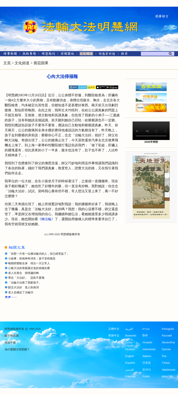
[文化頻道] (86, 54)
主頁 (7, 63)
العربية (129, 328)
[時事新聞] (9, 54)
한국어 (146, 369)
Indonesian (149, 349)
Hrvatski (147, 342)
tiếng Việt (167, 376)
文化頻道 (22, 63)
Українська (168, 369)
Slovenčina (168, 342)
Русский (167, 335)
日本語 (146, 362)
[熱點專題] (29, 54)
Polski (146, 376)
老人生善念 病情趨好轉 (23, 272)
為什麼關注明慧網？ (17, 349)
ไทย (164, 356)
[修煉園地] (67, 54)
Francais (130, 376)
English (129, 356)
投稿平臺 (10, 342)
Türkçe (166, 362)
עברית (146, 328)
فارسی (129, 369)
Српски (166, 349)
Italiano (146, 356)
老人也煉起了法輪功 (20, 292)
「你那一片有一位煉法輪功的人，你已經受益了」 (38, 253)
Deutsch (130, 349)
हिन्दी (145, 335)
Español (130, 362)
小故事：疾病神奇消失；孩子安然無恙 (31, 258)
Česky (129, 342)
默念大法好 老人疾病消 (23, 287)
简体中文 (113, 335)
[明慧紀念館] (107, 54)
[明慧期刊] (48, 54)
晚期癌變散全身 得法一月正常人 (29, 263)
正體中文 (113, 328)
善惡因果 (41, 63)
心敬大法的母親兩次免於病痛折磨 (29, 268)
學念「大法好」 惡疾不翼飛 (26, 277)
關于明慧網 (12, 335)
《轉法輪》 (46, 219)
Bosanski (130, 335)
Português (168, 328)
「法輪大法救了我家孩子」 (25, 282)
